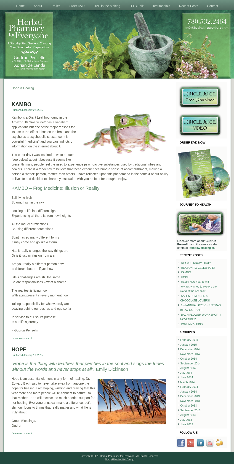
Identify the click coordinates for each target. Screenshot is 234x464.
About (38, 6)
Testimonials (161, 6)
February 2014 (189, 386)
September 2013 (190, 410)
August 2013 (188, 415)
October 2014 (188, 358)
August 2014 (188, 368)
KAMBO (22, 104)
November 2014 (190, 354)
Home (20, 6)
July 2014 (186, 372)
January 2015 (188, 344)
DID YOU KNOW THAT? (196, 263)
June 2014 (186, 377)
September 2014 (190, 363)
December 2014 (190, 349)
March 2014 (187, 382)
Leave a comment (22, 338)
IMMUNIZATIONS (192, 324)
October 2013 (188, 405)
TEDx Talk (136, 6)
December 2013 (190, 396)
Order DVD (77, 6)
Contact (212, 6)
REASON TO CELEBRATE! (198, 267)
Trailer (55, 6)
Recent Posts (188, 6)
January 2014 (188, 391)
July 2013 (186, 419)
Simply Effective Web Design (119, 459)
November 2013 (190, 401)
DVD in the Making (106, 6)
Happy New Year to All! (195, 281)
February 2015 (189, 340)
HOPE (19, 350)
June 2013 (186, 424)
